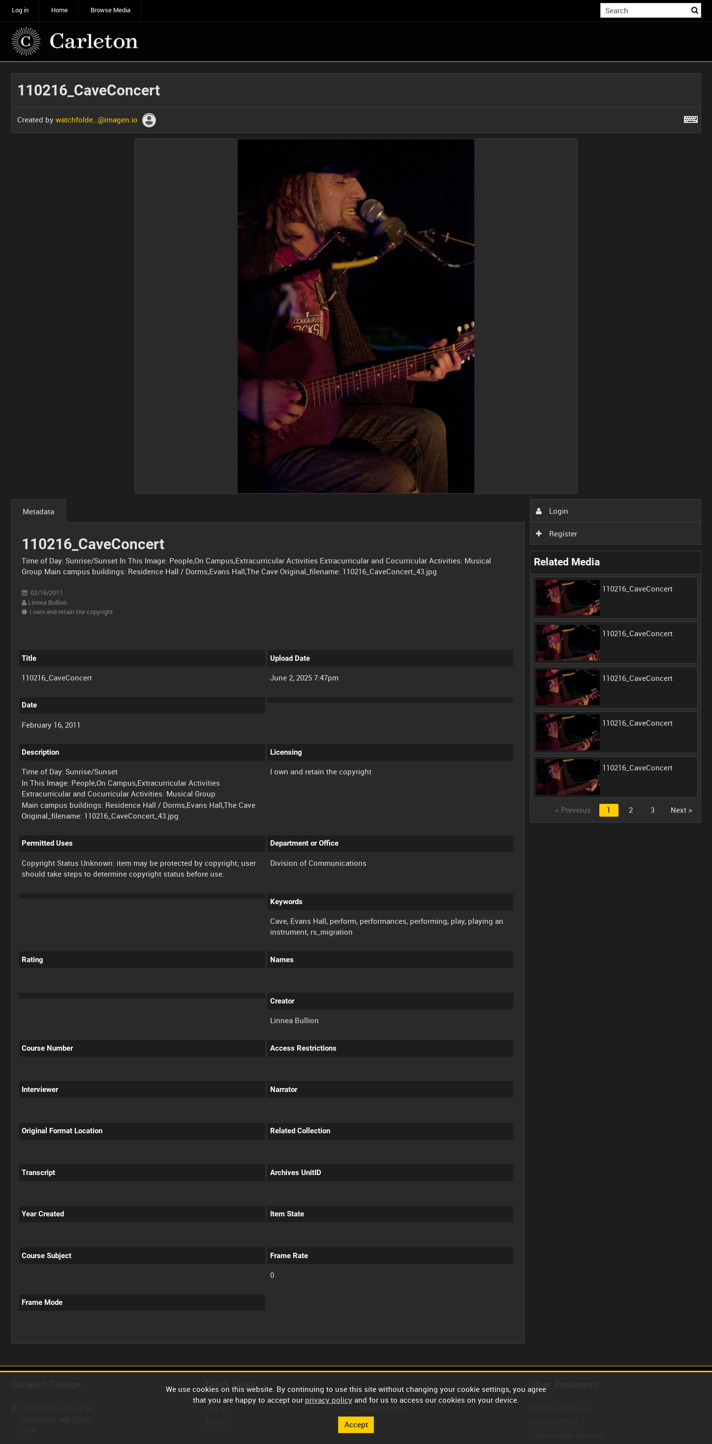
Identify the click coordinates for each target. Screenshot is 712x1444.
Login (552, 511)
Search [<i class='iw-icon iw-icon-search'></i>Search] (695, 9)
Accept (356, 1424)
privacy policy (328, 1400)
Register (556, 533)
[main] (356, 714)
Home (59, 10)
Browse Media (110, 10)
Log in (20, 10)
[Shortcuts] (691, 117)
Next (681, 810)
